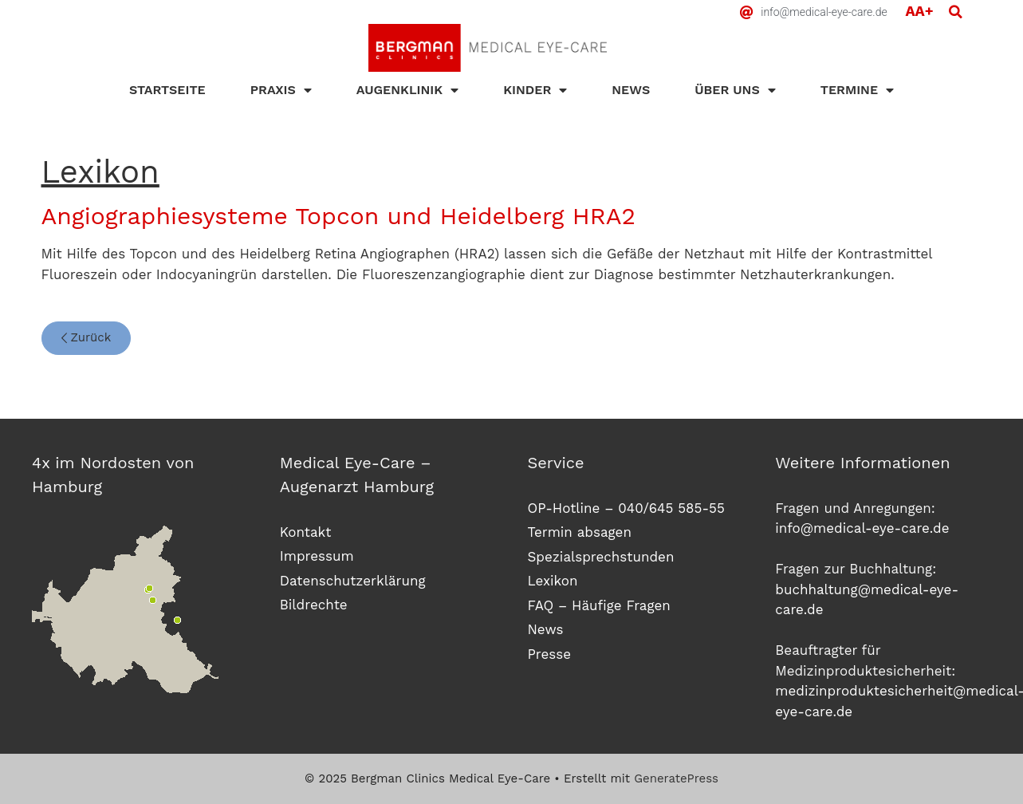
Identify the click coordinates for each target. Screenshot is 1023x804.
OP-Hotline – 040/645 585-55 (626, 508)
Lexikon (553, 581)
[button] (955, 12)
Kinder (535, 90)
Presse (550, 654)
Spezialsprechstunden (601, 557)
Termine (857, 90)
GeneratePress (676, 778)
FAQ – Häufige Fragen (599, 605)
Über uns (735, 90)
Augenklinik (407, 90)
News (631, 89)
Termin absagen (580, 532)
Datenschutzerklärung (353, 581)
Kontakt (306, 532)
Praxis (281, 90)
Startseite (167, 89)
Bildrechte (314, 605)
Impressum (317, 556)
